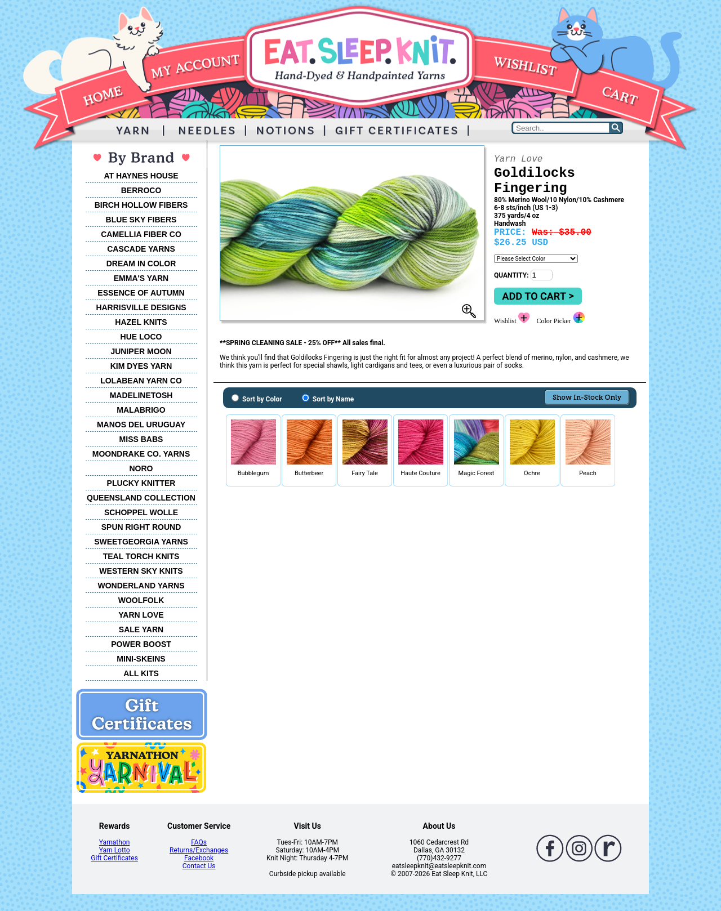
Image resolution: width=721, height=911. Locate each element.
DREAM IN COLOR (141, 263)
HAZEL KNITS (141, 322)
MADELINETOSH (141, 395)
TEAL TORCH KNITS (141, 556)
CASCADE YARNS (141, 248)
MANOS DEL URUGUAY (141, 424)
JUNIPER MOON (140, 351)
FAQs (199, 842)
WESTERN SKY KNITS (141, 570)
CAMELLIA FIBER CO (141, 234)
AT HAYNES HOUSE (141, 175)
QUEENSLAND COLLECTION (141, 497)
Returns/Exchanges (199, 850)
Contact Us (199, 866)
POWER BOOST (141, 644)
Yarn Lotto (114, 850)
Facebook (198, 858)
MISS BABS (141, 439)
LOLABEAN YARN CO (141, 380)
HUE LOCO (141, 336)
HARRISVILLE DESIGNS (141, 307)
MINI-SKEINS (141, 658)
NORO (141, 468)
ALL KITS (141, 673)
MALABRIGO (141, 409)
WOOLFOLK (141, 600)
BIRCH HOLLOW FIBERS (141, 204)
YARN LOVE (140, 614)
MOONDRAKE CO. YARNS (141, 453)
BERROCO (141, 190)
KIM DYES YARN (141, 365)
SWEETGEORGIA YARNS (141, 541)
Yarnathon (114, 842)
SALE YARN (141, 629)
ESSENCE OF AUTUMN (140, 292)
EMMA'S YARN (141, 278)
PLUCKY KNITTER (141, 483)
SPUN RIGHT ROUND (141, 527)
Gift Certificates (114, 858)
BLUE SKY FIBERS (141, 219)
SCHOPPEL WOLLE (141, 512)
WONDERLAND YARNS (140, 585)
